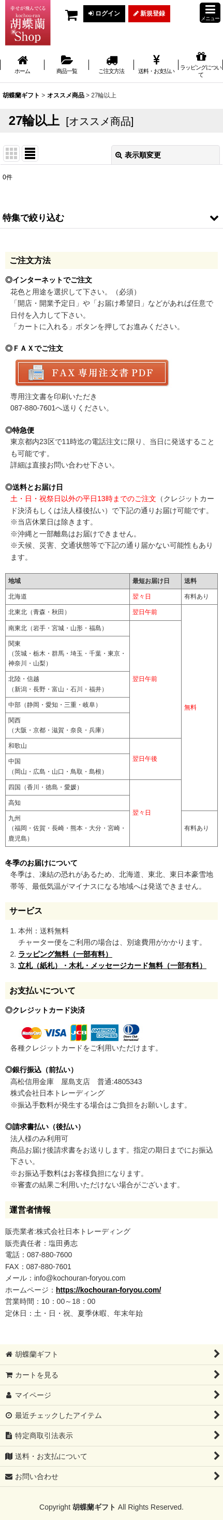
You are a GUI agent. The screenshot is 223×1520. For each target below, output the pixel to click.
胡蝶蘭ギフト (94, 1507)
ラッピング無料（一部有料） (65, 954)
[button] (210, 13)
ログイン (104, 13)
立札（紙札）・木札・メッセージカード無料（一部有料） (112, 965)
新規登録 (149, 13)
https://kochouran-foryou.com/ (108, 1290)
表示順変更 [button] (138, 155)
